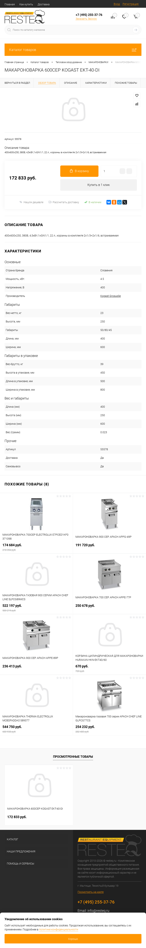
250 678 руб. (109, 608)
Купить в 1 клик (98, 185)
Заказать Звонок (86, 18)
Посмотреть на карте (91, 891)
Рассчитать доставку (63, 202)
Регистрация (131, 3)
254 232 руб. (109, 729)
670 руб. (109, 668)
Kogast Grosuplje (110, 295)
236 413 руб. (36, 668)
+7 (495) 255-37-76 (89, 15)
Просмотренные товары (73, 756)
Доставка (44, 4)
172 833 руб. (17, 817)
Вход (117, 3)
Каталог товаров (73, 50)
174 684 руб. (36, 547)
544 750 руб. (36, 729)
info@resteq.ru (98, 911)
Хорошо (73, 938)
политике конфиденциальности (58, 929)
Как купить (26, 4)
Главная (10, 4)
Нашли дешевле (31, 202)
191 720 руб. (109, 547)
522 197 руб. (36, 608)
